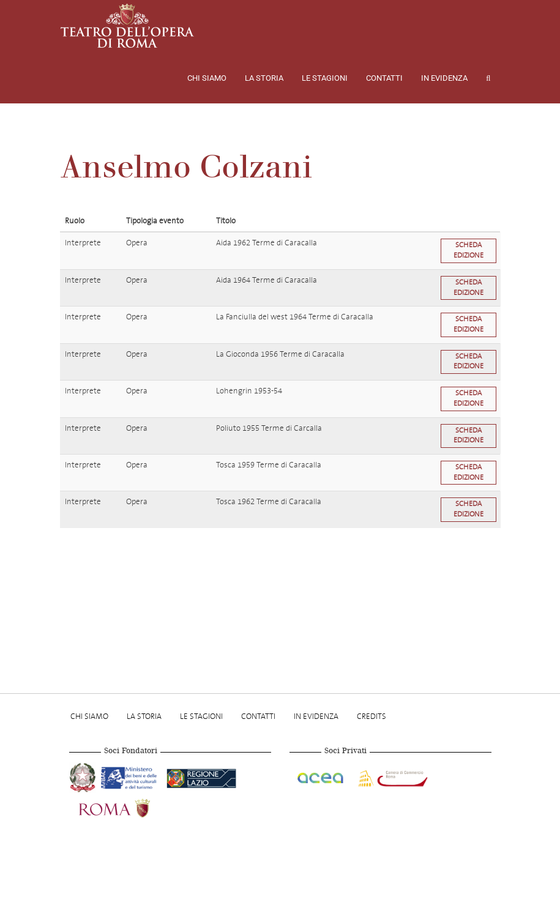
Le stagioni (325, 78)
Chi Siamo (206, 78)
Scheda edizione (468, 250)
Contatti (384, 78)
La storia (264, 78)
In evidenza (444, 78)
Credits (371, 716)
